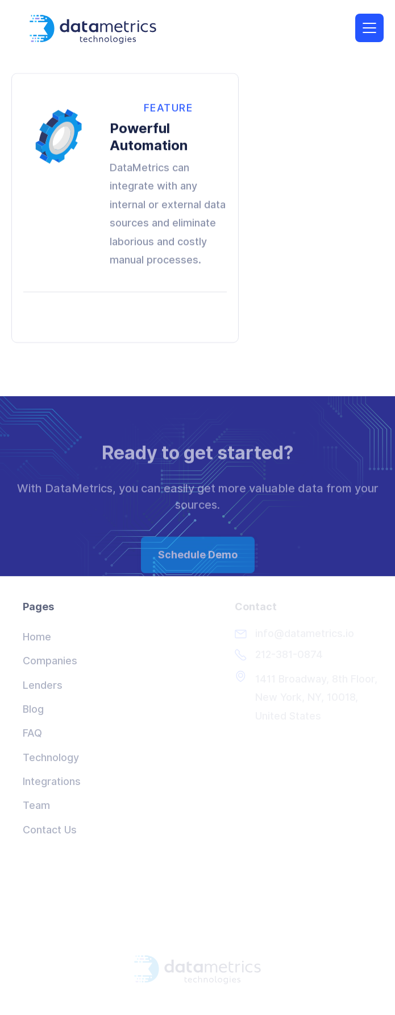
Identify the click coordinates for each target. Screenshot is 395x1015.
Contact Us (50, 830)
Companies (50, 661)
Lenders (43, 685)
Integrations (52, 781)
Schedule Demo (198, 563)
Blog (33, 709)
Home (37, 637)
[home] (98, 29)
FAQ (32, 733)
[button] (369, 27)
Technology (51, 757)
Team (36, 805)
